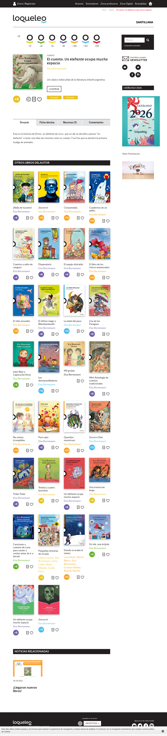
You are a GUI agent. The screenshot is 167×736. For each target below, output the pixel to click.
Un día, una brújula (99, 544)
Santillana (144, 22)
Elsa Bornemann (56, 68)
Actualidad (140, 4)
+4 (41, 41)
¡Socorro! (43, 208)
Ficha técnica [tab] (47, 122)
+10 (74, 41)
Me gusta (39, 99)
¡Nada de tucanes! (22, 208)
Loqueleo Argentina (29, 19)
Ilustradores (92, 4)
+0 (18, 36)
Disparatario (44, 264)
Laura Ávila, (70, 557)
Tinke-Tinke (19, 494)
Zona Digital (126, 4)
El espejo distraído (73, 264)
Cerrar (163, 731)
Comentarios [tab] (96, 122)
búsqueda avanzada (132, 45)
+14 (96, 41)
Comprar (54, 89)
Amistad (54, 98)
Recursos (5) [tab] (70, 122)
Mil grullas (69, 371)
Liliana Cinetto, (46, 558)
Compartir (28, 99)
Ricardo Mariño (72, 571)
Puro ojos (43, 437)
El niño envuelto (21, 321)
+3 (29, 41)
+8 (63, 41)
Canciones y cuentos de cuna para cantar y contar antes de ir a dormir (23, 550)
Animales (70, 98)
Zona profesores (109, 4)
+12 (85, 41)
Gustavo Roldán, (72, 567)
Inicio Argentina (150, 4)
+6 (52, 41)
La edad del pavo (72, 321)
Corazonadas (71, 208)
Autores (79, 4)
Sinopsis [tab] (24, 122)
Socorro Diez (96, 437)
